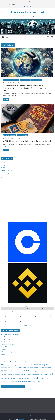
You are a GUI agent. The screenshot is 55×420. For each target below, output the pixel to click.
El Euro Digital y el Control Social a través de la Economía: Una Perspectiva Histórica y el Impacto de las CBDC (27, 88)
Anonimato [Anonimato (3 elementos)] (4, 354)
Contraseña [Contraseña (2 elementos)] (30, 357)
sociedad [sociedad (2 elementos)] (43, 371)
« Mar (25, 318)
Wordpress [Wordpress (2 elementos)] (34, 374)
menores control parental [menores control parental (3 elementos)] (18, 367)
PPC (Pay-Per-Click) (6, 332)
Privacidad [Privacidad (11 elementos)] (47, 366)
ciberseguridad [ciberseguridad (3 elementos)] (15, 357)
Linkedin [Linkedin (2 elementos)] (3, 367)
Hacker (3, 347)
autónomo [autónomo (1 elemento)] (30, 354)
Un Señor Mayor (17, 82)
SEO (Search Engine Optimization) (10, 327)
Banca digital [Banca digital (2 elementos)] (36, 354)
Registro (3, 162)
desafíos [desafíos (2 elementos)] (16, 360)
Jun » (29, 318)
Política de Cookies (37, 418)
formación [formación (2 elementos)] (10, 363)
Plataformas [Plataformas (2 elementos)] (38, 367)
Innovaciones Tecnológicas (9, 135)
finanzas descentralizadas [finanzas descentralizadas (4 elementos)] (42, 360)
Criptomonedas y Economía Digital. (10, 80)
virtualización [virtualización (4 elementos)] (16, 374)
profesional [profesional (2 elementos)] (4, 371)
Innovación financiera (25, 80)
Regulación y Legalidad (37, 80)
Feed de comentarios (6, 170)
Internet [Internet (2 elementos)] (47, 363)
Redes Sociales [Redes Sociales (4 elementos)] (24, 371)
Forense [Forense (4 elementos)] (4, 363)
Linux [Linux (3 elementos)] (8, 367)
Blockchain (4, 349)
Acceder (3, 165)
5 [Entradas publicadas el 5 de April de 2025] (42, 304)
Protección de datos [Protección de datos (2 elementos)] (13, 371)
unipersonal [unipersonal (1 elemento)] (8, 374)
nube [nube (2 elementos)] (33, 367)
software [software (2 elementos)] (49, 371)
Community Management (7, 337)
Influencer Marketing (6, 344)
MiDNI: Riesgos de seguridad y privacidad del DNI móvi (27, 141)
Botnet (3, 329)
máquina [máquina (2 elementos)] (28, 367)
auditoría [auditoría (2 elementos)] (16, 354)
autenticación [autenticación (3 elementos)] (23, 354)
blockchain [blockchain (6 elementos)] (5, 357)
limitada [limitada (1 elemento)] (51, 363)
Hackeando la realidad (27, 12)
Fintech (3, 334)
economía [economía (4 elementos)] (22, 360)
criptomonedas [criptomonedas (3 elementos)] (5, 360)
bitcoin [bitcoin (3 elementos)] (42, 354)
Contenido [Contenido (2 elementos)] (23, 357)
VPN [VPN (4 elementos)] (23, 374)
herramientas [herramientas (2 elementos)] (17, 363)
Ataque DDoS (4, 339)
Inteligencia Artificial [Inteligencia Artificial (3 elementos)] (38, 363)
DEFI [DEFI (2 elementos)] (12, 360)
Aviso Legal (13, 418)
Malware (3, 342)
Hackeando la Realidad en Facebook (13, 379)
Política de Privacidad (24, 418)
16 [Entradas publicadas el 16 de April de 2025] (20, 309)
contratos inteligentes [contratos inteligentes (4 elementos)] (40, 357)
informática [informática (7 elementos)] (26, 363)
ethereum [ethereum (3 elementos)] (30, 360)
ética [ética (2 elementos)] (39, 374)
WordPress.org (5, 173)
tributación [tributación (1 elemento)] (3, 374)
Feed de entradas (5, 168)
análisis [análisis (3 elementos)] (11, 354)
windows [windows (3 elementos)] (28, 374)
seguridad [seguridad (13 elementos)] (35, 370)
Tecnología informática (22, 135)
